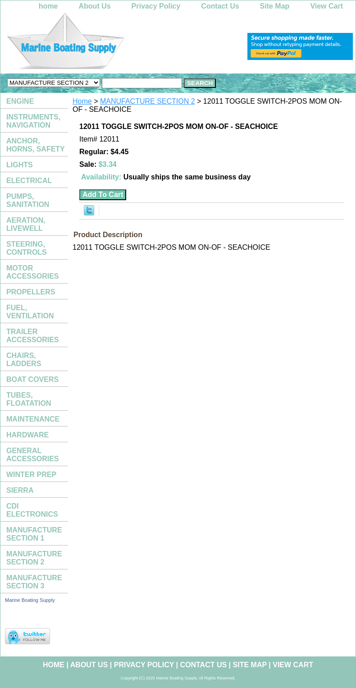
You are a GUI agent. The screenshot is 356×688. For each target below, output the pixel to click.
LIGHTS (19, 165)
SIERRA (19, 490)
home (48, 6)
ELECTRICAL (29, 180)
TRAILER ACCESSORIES (32, 336)
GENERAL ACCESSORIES (32, 455)
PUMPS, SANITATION (27, 200)
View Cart (326, 6)
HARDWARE (27, 435)
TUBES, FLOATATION (28, 399)
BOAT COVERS (32, 379)
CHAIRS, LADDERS (23, 359)
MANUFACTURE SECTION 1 (34, 534)
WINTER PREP (31, 474)
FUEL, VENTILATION (30, 312)
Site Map (275, 6)
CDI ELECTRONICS (32, 510)
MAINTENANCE (32, 419)
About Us (95, 6)
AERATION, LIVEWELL (26, 224)
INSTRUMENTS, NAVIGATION (33, 121)
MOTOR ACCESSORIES (32, 272)
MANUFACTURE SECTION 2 (147, 101)
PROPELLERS (30, 292)
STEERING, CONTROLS (26, 248)
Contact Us (220, 6)
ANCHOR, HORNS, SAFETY (35, 145)
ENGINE (20, 101)
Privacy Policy (156, 6)
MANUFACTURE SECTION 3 (34, 582)
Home (82, 101)
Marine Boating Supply (30, 600)
